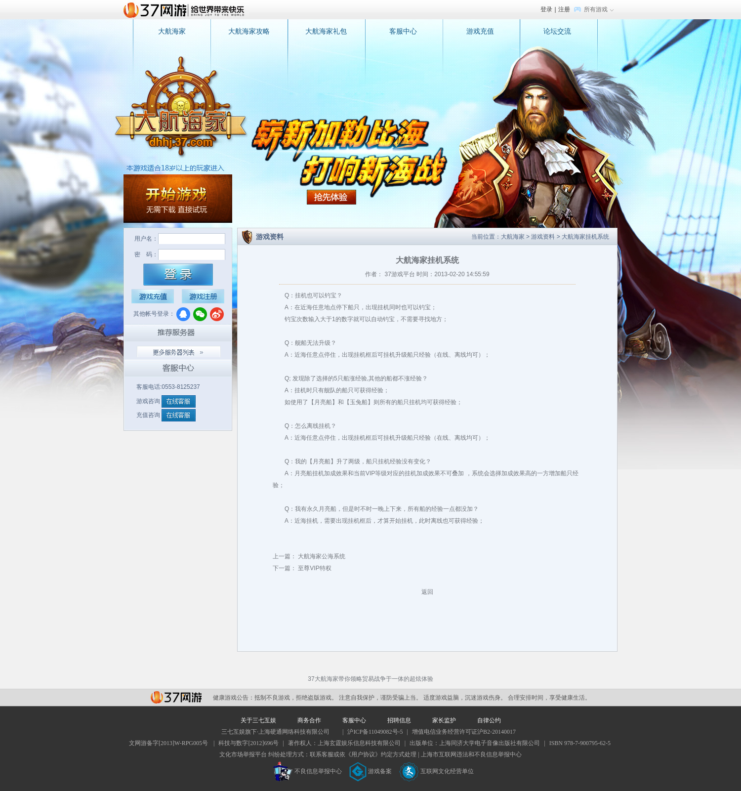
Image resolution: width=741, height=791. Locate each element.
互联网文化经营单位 (436, 771)
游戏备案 (370, 771)
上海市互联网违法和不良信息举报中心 (471, 754)
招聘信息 (399, 720)
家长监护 (444, 720)
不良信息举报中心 (307, 771)
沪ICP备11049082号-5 (375, 731)
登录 (546, 9)
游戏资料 (543, 236)
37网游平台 (176, 697)
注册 (564, 9)
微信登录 (200, 314)
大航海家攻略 (249, 31)
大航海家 (172, 31)
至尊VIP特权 (313, 568)
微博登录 (217, 314)
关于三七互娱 (258, 720)
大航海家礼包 (326, 31)
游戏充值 (480, 31)
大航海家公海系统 (320, 556)
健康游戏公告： (233, 697)
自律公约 (489, 720)
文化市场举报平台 (243, 754)
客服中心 (403, 31)
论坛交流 (557, 31)
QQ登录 (183, 314)
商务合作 (309, 720)
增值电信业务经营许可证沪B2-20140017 (464, 731)
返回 (427, 591)
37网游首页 (186, 9)
